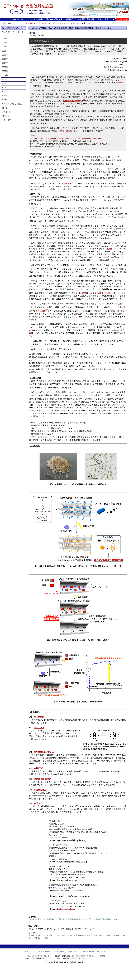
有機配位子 (66, 183)
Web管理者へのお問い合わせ (94, 952)
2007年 (5, 63)
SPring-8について (18, 19)
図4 (31, 333)
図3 (79, 313)
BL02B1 (82, 293)
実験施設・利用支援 (86, 19)
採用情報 (5, 116)
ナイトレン (91, 94)
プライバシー (58, 952)
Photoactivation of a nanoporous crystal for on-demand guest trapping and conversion (66, 138)
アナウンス (6, 112)
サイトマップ (28, 952)
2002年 (5, 83)
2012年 (5, 43)
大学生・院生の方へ (105, 19)
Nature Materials (65, 131)
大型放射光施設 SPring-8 (27, 9)
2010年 (67, 23)
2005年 (5, 71)
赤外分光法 (40, 311)
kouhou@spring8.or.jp (66, 909)
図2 (110, 248)
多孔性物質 (120, 82)
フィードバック (73, 952)
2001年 (5, 87)
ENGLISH (123, 12)
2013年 (5, 39)
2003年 (5, 79)
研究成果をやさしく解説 (12, 104)
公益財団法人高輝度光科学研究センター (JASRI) (88, 956)
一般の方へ (122, 19)
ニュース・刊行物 (35, 19)
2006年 (5, 67)
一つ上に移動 (24, 28)
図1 (47, 86)
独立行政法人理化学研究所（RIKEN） (37, 956)
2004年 (5, 75)
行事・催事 (6, 120)
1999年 (5, 96)
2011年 (5, 47)
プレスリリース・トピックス (49, 23)
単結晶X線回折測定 (102, 293)
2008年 (5, 59)
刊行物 (4, 108)
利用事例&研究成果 (54, 19)
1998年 (5, 100)
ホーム (4, 19)
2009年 (5, 55)
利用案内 (69, 19)
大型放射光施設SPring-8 (73, 101)
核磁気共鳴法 (40, 790)
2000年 (5, 91)
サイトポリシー (43, 952)
